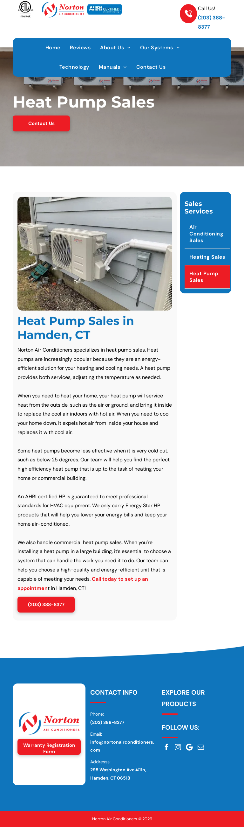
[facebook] (166, 747)
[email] (201, 747)
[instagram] (178, 747)
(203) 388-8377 (107, 722)
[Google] (189, 747)
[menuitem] (53, 47)
